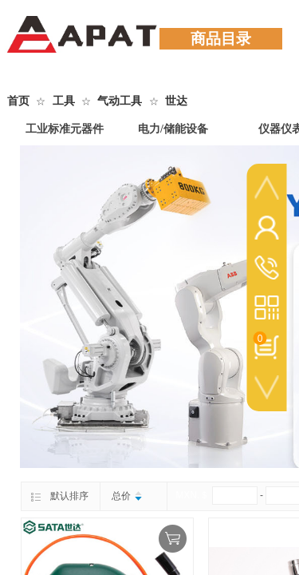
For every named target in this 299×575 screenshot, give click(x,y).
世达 (176, 101)
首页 (18, 101)
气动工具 (119, 101)
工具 (64, 101)
